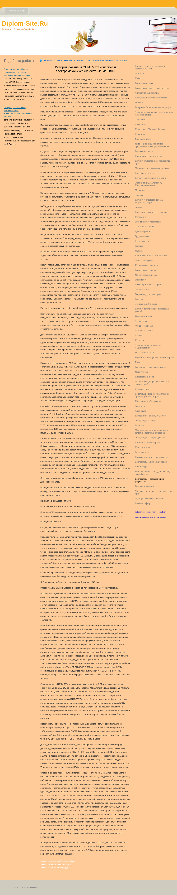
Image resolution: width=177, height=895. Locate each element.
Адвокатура (140, 411)
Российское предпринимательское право (154, 357)
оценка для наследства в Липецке (55, 864)
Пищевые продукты (144, 173)
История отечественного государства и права (153, 162)
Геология (139, 425)
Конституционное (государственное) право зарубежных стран (152, 395)
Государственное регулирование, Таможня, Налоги (150, 67)
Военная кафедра (143, 503)
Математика (141, 73)
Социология (141, 119)
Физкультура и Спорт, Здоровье (150, 437)
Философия (140, 217)
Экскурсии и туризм (144, 330)
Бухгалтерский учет (144, 352)
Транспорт (140, 406)
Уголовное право (143, 139)
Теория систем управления (148, 222)
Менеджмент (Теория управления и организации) (152, 382)
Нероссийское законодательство (150, 416)
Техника (139, 246)
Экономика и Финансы (146, 304)
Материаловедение (144, 260)
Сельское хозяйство (144, 226)
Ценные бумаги (142, 231)
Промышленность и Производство (151, 457)
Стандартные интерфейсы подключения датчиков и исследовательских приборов (17, 72)
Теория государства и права (148, 294)
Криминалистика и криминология (151, 255)
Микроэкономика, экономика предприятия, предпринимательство (152, 145)
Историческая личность (146, 265)
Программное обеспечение (148, 401)
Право (138, 78)
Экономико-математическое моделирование (148, 346)
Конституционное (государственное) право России (152, 472)
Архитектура (141, 466)
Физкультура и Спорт (145, 420)
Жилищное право (143, 316)
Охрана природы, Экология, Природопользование (148, 184)
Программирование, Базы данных (151, 212)
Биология (139, 102)
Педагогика (140, 134)
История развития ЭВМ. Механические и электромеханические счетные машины (86, 60)
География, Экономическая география (153, 107)
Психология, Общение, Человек (150, 129)
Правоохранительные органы (149, 284)
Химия (138, 362)
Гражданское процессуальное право (152, 88)
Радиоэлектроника (144, 151)
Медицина (140, 190)
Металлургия (141, 372)
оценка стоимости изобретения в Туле (57, 861)
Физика (138, 207)
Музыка (139, 251)
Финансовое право (144, 326)
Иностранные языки (144, 377)
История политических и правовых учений (152, 310)
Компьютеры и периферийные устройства (149, 480)
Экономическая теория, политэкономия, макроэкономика (154, 113)
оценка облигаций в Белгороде (54, 867)
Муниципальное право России (149, 498)
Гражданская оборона (145, 270)
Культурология (142, 241)
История (139, 335)
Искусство (140, 340)
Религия (139, 299)
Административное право (147, 442)
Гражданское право (144, 83)
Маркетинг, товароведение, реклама (152, 168)
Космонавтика (142, 452)
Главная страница (17, 11)
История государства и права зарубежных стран (149, 201)
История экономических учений (150, 178)
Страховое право (143, 389)
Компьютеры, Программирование (151, 462)
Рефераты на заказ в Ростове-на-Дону (150, 512)
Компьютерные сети (144, 486)
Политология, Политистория (148, 156)
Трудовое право (142, 236)
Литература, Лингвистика (147, 93)
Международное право (146, 275)
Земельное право (143, 289)
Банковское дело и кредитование (150, 367)
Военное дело (141, 124)
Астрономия (141, 321)
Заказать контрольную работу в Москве (151, 518)
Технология (140, 280)
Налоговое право (143, 447)
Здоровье (139, 195)
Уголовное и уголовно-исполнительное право (153, 492)
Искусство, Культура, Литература (151, 98)
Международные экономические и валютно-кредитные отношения (151, 431)
